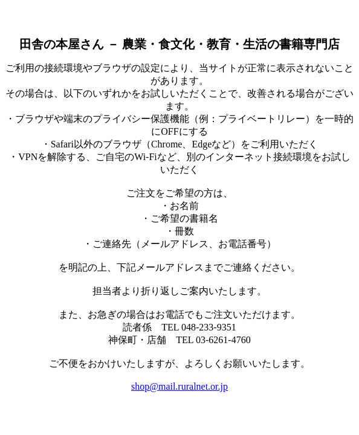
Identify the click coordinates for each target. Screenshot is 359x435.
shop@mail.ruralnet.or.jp (179, 386)
